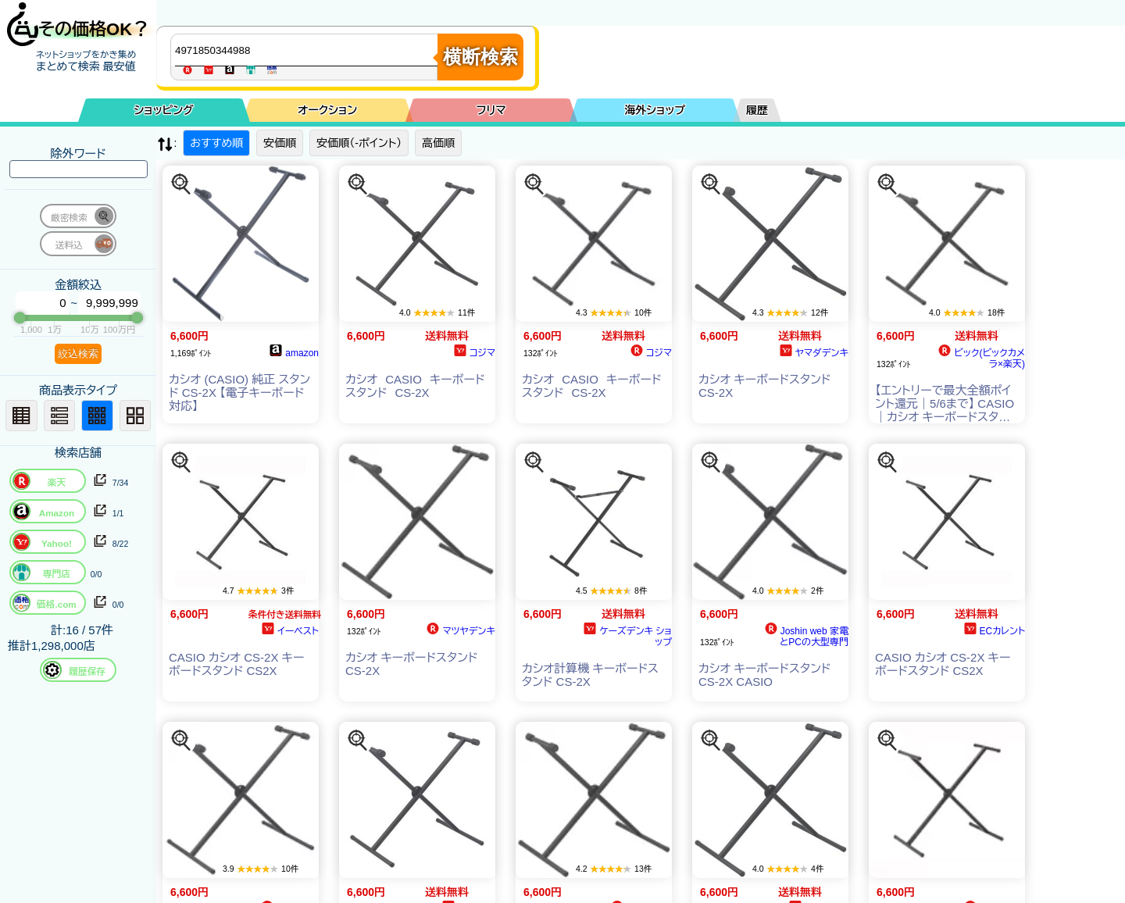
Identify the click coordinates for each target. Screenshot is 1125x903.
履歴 (757, 110)
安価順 (279, 143)
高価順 (438, 143)
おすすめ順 (216, 143)
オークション (327, 110)
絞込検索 (78, 353)
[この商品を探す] (181, 184)
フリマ (491, 110)
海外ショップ (654, 110)
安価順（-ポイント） (359, 143)
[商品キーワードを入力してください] (308, 50)
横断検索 (480, 56)
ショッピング (164, 110)
